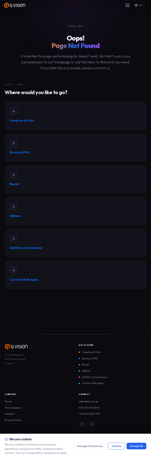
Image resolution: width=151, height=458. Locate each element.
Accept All (136, 446)
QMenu (86, 370)
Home (8, 401)
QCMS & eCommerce (94, 377)
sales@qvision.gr (88, 401)
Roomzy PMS (89, 358)
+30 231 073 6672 (89, 407)
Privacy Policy (13, 420)
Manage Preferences (90, 446)
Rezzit (85, 364)
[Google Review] (92, 424)
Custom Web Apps (93, 383)
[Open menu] (127, 5)
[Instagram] (82, 424)
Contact (9, 413)
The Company (13, 407)
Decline (116, 446)
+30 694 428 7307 (89, 413)
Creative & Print (91, 352)
